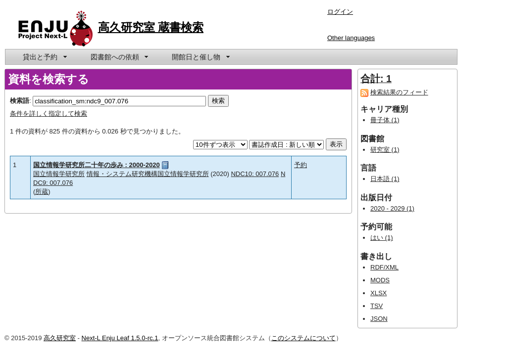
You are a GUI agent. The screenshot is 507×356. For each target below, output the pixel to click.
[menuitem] (44, 56)
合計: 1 (376, 78)
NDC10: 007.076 (255, 174)
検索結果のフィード (399, 92)
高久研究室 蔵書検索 (151, 27)
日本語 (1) (385, 178)
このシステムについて (303, 338)
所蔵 (41, 191)
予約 (300, 165)
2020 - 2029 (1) (392, 208)
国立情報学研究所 (59, 174)
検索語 (19, 100)
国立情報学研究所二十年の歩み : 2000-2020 (96, 165)
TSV (376, 306)
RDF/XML (384, 267)
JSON (379, 318)
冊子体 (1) (385, 120)
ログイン (340, 11)
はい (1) (381, 237)
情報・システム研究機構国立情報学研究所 (148, 174)
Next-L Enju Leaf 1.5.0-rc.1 (120, 338)
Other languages (351, 38)
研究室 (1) (385, 149)
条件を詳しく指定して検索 (48, 113)
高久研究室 (60, 338)
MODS (380, 280)
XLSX (378, 293)
